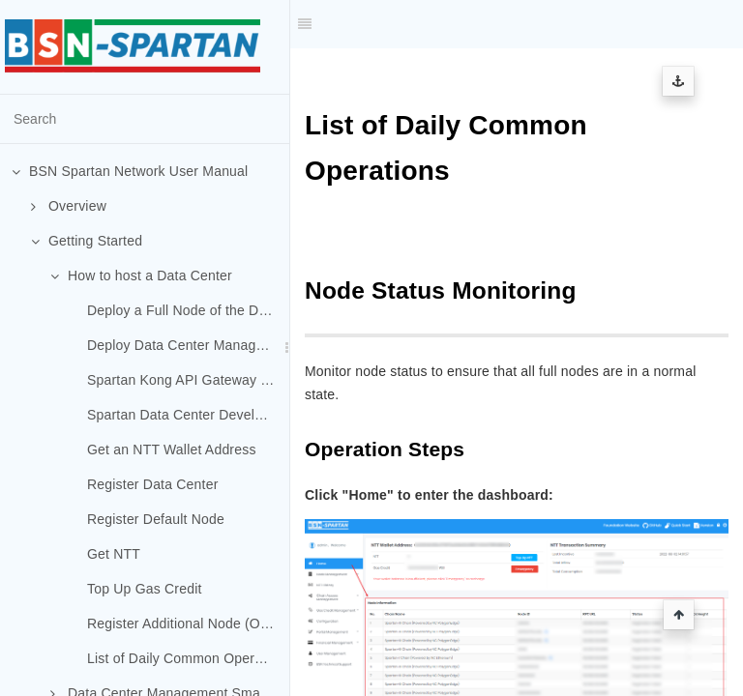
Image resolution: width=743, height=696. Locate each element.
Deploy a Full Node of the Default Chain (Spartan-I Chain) (188, 310)
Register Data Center (153, 484)
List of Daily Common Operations (188, 658)
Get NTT (113, 554)
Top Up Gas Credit (144, 588)
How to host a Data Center (141, 275)
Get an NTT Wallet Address (171, 449)
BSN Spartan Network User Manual (130, 171)
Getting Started (86, 240)
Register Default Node (155, 519)
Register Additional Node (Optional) (188, 623)
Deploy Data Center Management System (188, 345)
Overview (68, 206)
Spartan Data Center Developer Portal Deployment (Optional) (188, 414)
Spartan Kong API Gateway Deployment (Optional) (188, 380)
